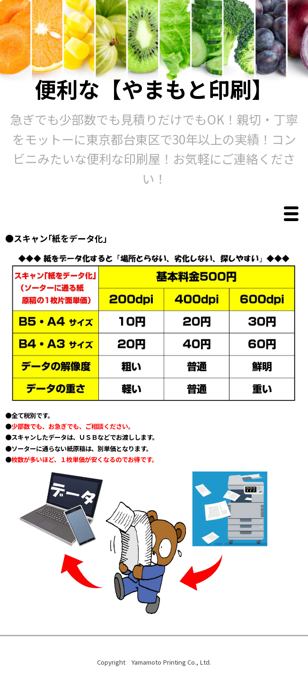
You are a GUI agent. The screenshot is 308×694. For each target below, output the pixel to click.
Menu (294, 214)
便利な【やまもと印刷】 (154, 88)
